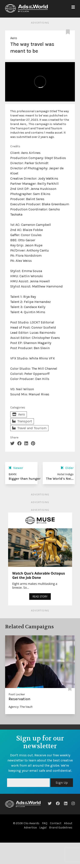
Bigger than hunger (25, 479)
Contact (55, 823)
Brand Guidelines (60, 827)
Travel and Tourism (29, 428)
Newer (16, 468)
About (68, 823)
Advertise (30, 827)
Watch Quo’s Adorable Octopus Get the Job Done (38, 575)
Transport (22, 421)
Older (67, 468)
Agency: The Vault (21, 707)
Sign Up (62, 783)
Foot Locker (17, 694)
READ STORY (39, 596)
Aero (13, 38)
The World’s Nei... (60, 479)
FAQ (44, 823)
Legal (43, 827)
